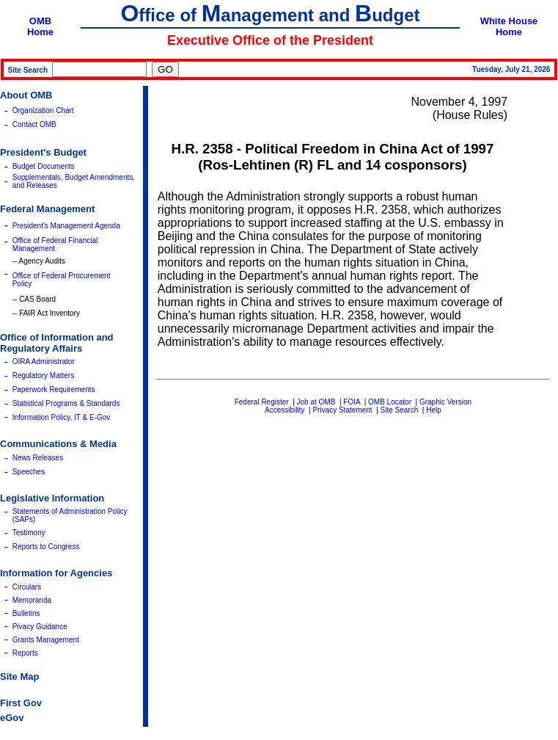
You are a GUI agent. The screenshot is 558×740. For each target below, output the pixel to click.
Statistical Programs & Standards (66, 403)
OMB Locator (389, 402)
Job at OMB (316, 402)
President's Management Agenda (66, 226)
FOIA (351, 402)
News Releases (37, 458)
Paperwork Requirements (53, 389)
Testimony (28, 533)
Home (40, 31)
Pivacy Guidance (39, 627)
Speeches (28, 472)
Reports (25, 653)
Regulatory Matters (43, 375)
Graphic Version (445, 402)
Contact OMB (34, 124)
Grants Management (45, 640)
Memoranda (31, 600)
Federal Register (262, 402)
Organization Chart (43, 110)
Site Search (400, 410)
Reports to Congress (46, 547)
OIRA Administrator (43, 362)
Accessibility (284, 410)
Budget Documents (43, 166)
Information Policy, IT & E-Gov (61, 417)
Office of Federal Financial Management (55, 244)
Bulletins (26, 613)
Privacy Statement (342, 410)
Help (433, 410)
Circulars (26, 587)
